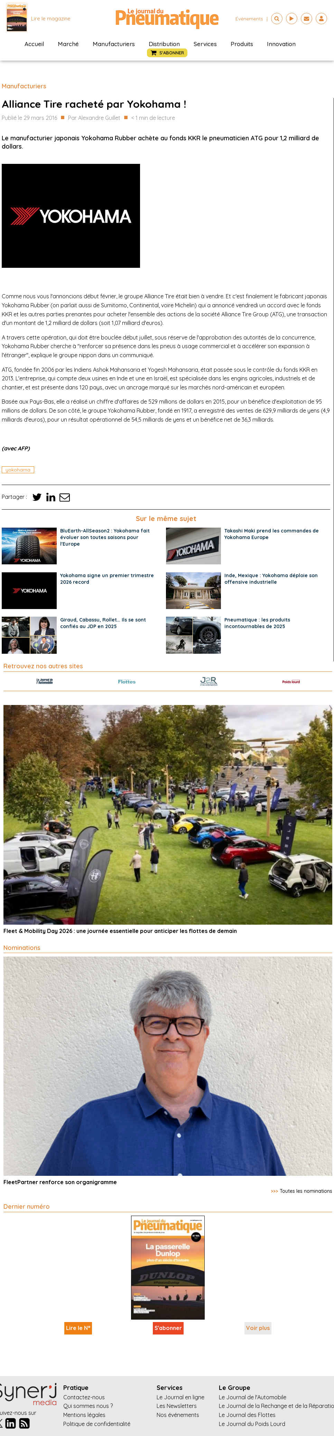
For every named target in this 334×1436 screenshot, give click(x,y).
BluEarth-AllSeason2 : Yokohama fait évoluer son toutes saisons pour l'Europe (105, 537)
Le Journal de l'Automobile (252, 1397)
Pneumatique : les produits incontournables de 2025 (257, 623)
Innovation (281, 43)
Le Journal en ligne (180, 1397)
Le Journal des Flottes (247, 1414)
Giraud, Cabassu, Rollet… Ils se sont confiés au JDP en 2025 (103, 623)
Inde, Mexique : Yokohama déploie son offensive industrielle (271, 578)
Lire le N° (78, 1327)
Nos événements (178, 1414)
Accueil (34, 43)
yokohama (18, 470)
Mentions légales (84, 1414)
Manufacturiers (114, 43)
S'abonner (168, 1327)
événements (249, 19)
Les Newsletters (177, 1405)
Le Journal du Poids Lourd (252, 1423)
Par (94, 118)
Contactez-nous (84, 1397)
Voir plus (258, 1327)
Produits (242, 43)
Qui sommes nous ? (88, 1405)
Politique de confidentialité (96, 1423)
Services (205, 43)
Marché (68, 43)
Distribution (164, 43)
